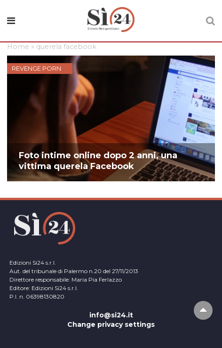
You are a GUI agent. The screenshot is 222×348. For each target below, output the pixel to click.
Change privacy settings (111, 324)
